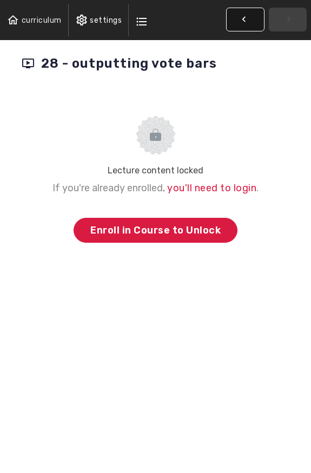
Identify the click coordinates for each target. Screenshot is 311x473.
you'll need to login (211, 188)
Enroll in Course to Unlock (155, 230)
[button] (34, 20)
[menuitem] (98, 20)
